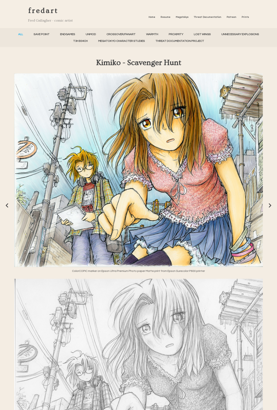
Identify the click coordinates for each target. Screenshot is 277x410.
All (20, 34)
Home (152, 17)
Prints (245, 17)
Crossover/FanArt (121, 34)
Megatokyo (182, 17)
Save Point (41, 34)
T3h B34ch (80, 41)
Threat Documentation (207, 17)
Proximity (176, 34)
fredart (43, 11)
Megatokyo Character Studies (121, 41)
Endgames (67, 34)
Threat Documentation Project (179, 41)
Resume (165, 17)
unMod (91, 34)
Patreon (231, 17)
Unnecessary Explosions (240, 34)
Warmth (152, 34)
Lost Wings (202, 34)
